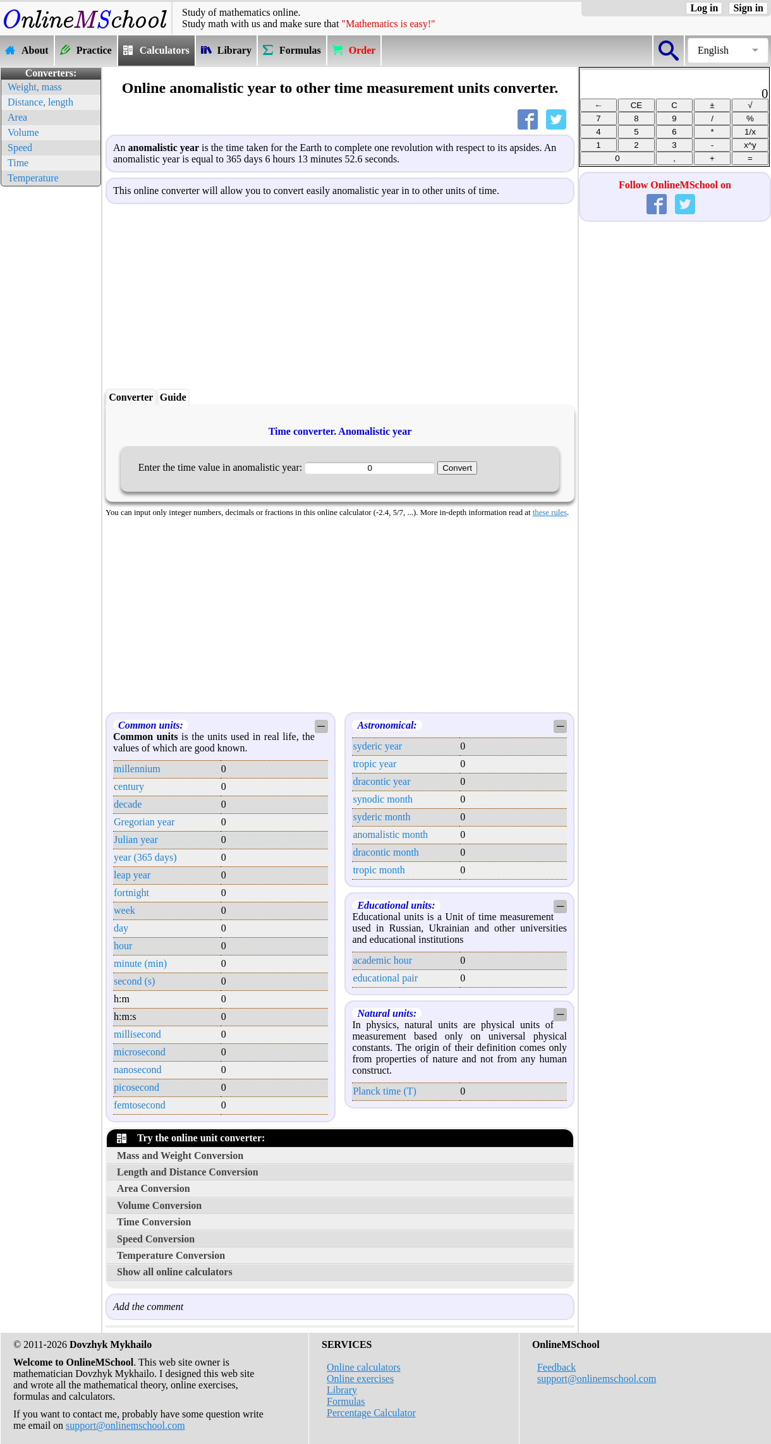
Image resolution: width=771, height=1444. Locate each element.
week (124, 910)
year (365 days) (145, 857)
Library (342, 1390)
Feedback (556, 1367)
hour (123, 945)
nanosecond (138, 1069)
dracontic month (385, 852)
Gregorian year (144, 821)
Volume (23, 132)
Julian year (136, 839)
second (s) (134, 981)
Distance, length (40, 102)
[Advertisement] (50, 379)
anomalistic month (390, 834)
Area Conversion (153, 1188)
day (121, 928)
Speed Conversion (156, 1239)
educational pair (385, 978)
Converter (131, 397)
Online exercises (360, 1378)
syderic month (381, 816)
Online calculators (364, 1367)
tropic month (378, 870)
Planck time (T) (384, 1091)
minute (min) (140, 963)
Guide (173, 397)
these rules (550, 512)
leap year (132, 875)
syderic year (377, 746)
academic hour (382, 960)
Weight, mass (35, 87)
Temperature (33, 178)
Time (18, 162)
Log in (704, 8)
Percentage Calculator (371, 1412)
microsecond (140, 1052)
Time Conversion (154, 1221)
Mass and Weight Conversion (180, 1155)
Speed (20, 147)
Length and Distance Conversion (187, 1172)
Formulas (346, 1401)
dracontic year (381, 781)
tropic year (374, 763)
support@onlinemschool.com (125, 1425)
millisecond (137, 1034)
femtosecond (140, 1105)
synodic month (383, 799)
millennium (137, 768)
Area (17, 117)
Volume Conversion (159, 1205)
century (129, 786)
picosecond (136, 1087)
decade (128, 804)
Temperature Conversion (171, 1255)
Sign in (748, 8)
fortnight (131, 892)
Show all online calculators (175, 1271)
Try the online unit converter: (191, 1137)
